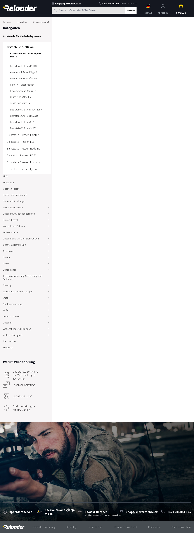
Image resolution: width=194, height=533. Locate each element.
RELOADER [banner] (20, 8)
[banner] (13, 527)
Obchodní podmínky (43, 527)
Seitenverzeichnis (181, 527)
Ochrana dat (95, 527)
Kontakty (71, 527)
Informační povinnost (125, 527)
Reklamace (154, 527)
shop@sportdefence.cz (66, 3)
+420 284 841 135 (109, 3)
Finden (131, 10)
